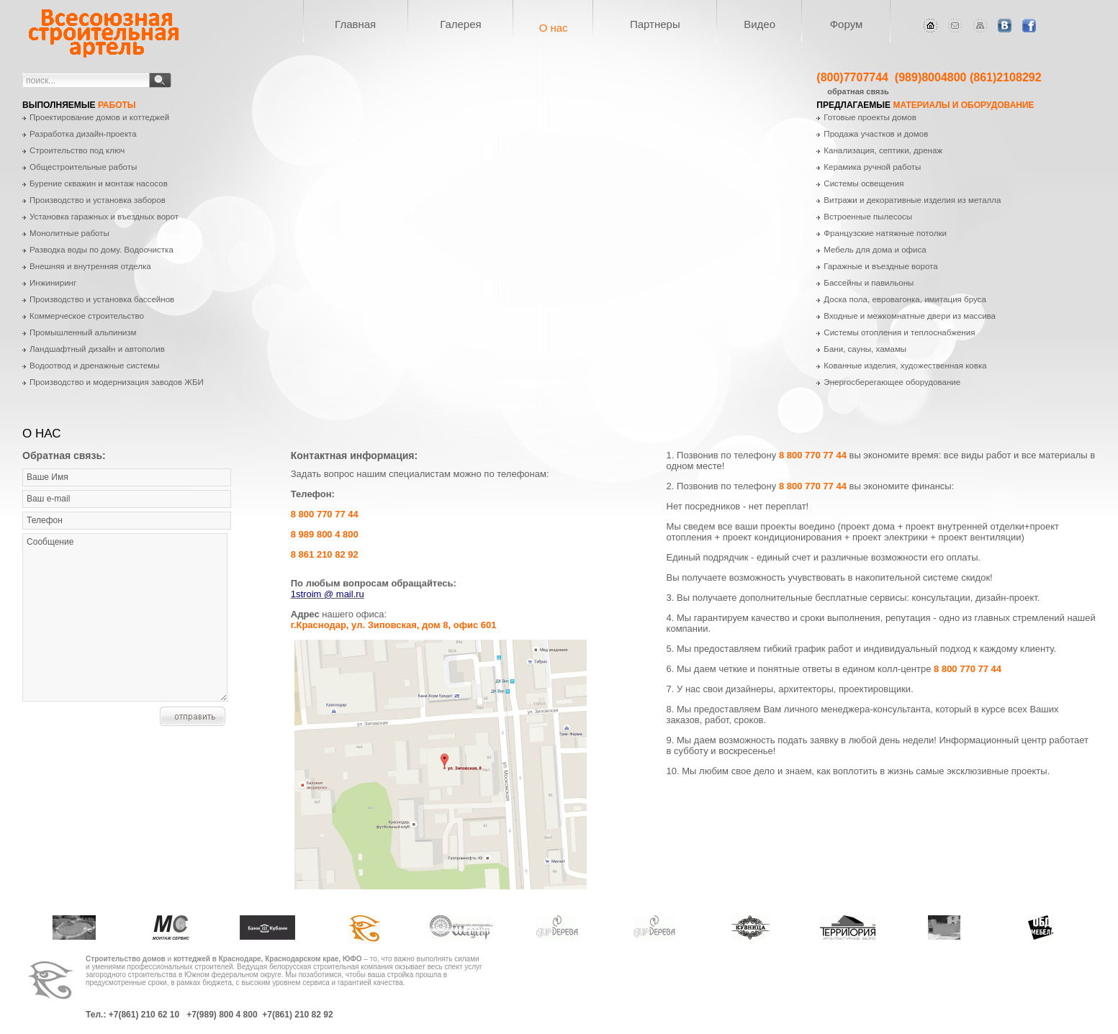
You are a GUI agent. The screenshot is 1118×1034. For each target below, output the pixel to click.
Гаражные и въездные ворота (880, 266)
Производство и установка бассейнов (102, 299)
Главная (355, 24)
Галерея (461, 24)
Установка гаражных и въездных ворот (104, 216)
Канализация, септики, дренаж (883, 150)
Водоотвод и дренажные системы (95, 365)
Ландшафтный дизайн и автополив (97, 349)
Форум (846, 24)
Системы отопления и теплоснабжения (899, 332)
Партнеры (655, 24)
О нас (553, 28)
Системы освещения (863, 183)
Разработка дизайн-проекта (83, 134)
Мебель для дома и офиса (875, 249)
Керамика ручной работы (872, 167)
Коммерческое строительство (87, 316)
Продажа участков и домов (876, 134)
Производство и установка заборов (98, 200)
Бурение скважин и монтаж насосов (99, 183)
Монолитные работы (69, 233)
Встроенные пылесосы (868, 216)
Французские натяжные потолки (885, 233)
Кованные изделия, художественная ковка (905, 365)
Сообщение (124, 617)
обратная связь (857, 91)
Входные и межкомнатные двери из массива (910, 316)
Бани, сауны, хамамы (865, 349)
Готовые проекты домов (870, 117)
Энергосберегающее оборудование (892, 382)
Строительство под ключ (77, 150)
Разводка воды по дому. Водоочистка (101, 249)
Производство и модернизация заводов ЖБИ (117, 382)
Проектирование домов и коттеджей (99, 117)
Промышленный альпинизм (83, 332)
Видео (759, 24)
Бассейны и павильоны (869, 282)
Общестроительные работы (83, 167)
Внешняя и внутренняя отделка (90, 266)
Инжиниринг (53, 282)
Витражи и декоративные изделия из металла (912, 200)
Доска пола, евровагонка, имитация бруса (905, 299)
